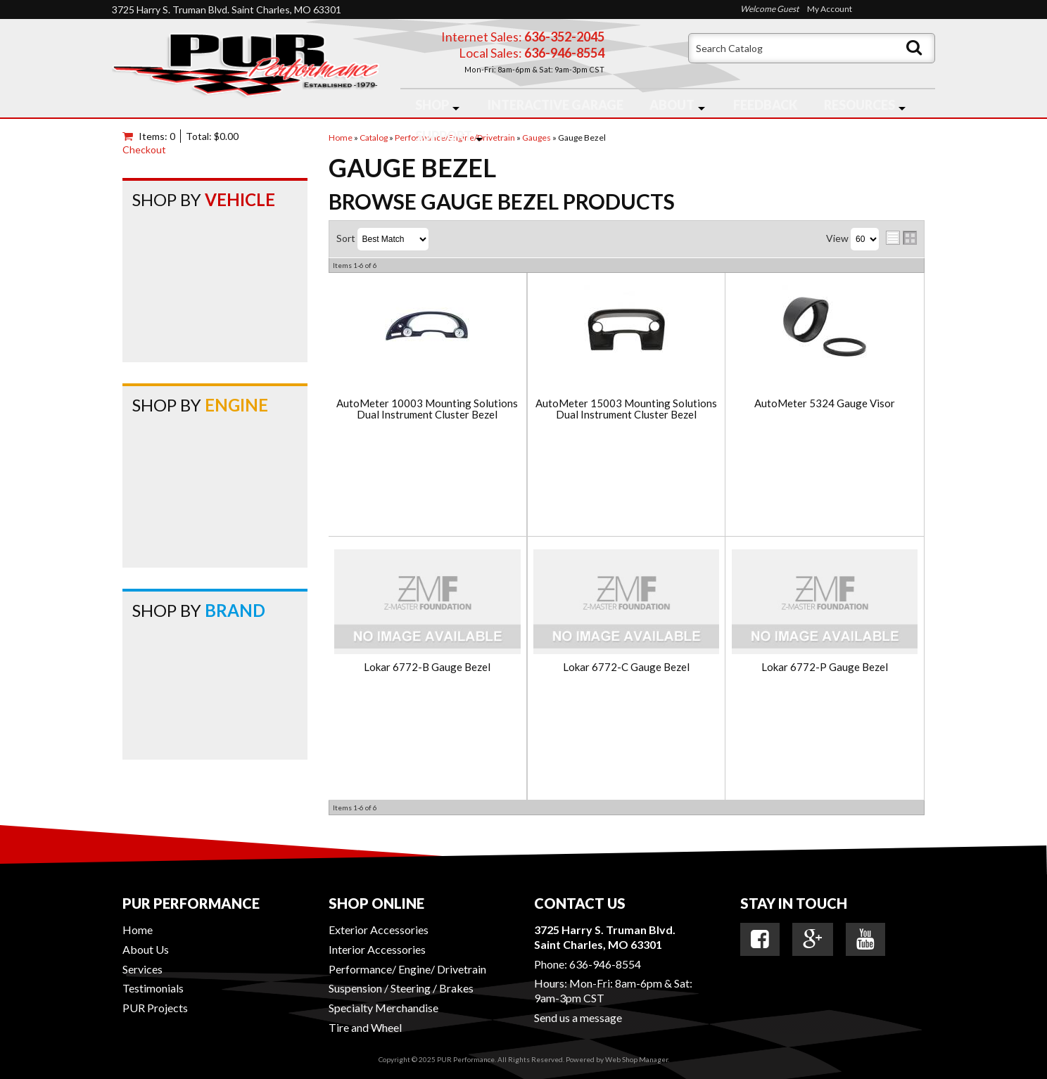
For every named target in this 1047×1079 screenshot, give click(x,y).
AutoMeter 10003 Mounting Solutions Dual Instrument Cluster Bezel (427, 409)
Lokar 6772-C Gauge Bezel (626, 667)
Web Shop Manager (636, 1059)
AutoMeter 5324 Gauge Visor (824, 403)
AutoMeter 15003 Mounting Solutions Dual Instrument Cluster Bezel (626, 409)
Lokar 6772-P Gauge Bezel (824, 667)
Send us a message (578, 1017)
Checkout (144, 149)
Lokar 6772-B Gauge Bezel (427, 667)
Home (137, 929)
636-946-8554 (605, 964)
